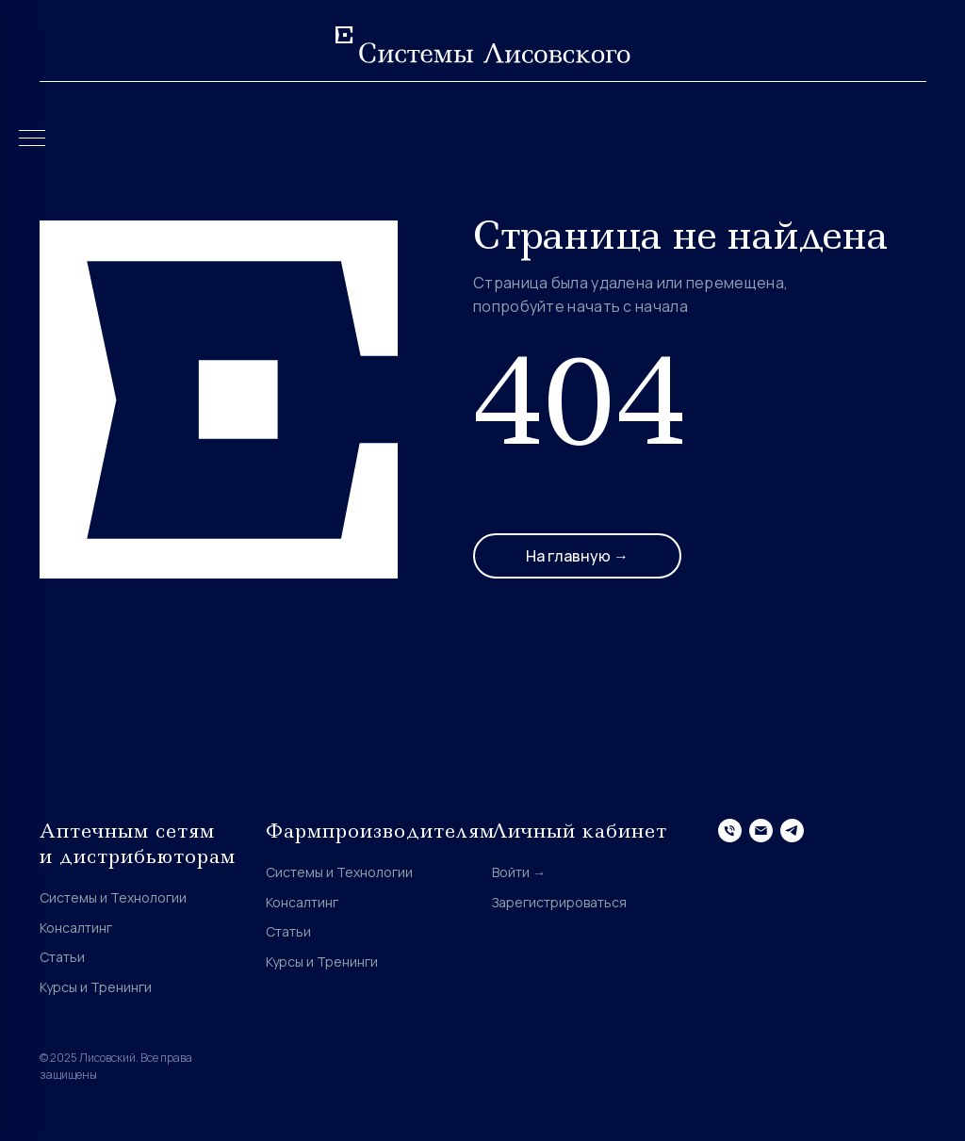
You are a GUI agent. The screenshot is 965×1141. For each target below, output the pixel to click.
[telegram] (792, 830)
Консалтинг (76, 928)
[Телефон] (730, 830)
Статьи (62, 957)
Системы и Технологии (113, 897)
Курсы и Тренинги (96, 987)
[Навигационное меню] (32, 139)
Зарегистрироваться (559, 902)
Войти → (519, 872)
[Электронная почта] (761, 830)
